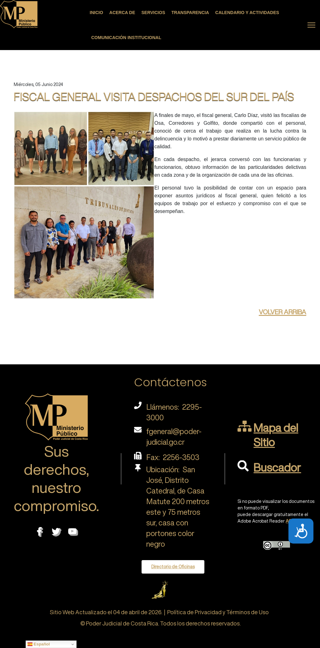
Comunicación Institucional (126, 37)
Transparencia (190, 12)
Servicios (153, 12)
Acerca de (122, 12)
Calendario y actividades (247, 12)
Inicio (96, 12)
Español (39, 644)
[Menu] (311, 25)
